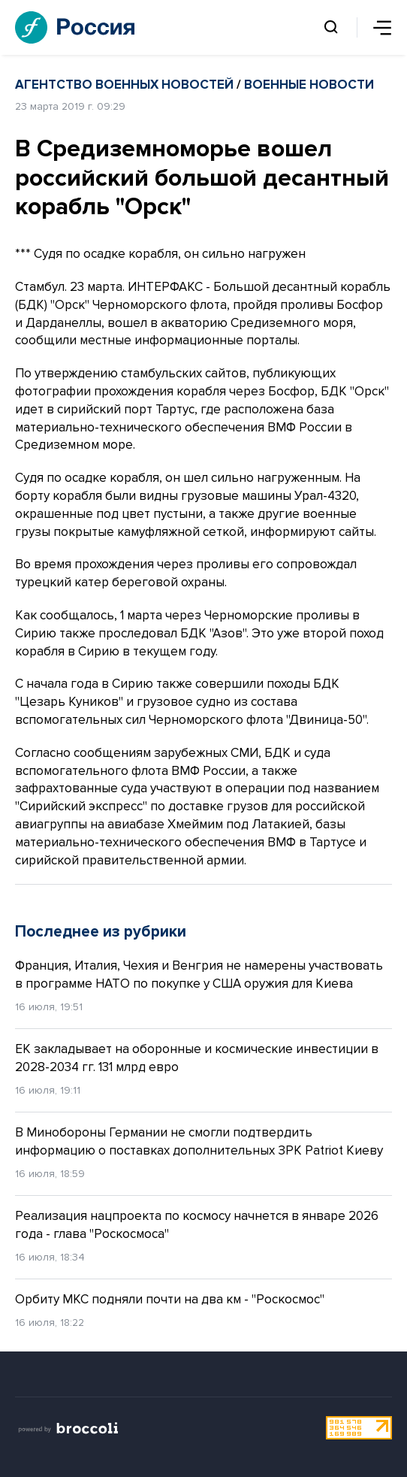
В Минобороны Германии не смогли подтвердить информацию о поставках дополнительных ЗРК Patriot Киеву (199, 1141)
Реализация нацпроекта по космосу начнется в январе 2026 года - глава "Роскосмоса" (196, 1225)
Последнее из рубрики (100, 931)
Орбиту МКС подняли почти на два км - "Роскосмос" (169, 1299)
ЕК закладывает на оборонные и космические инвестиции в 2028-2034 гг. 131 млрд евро (196, 1058)
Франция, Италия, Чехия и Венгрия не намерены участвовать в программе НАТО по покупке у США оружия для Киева (199, 974)
